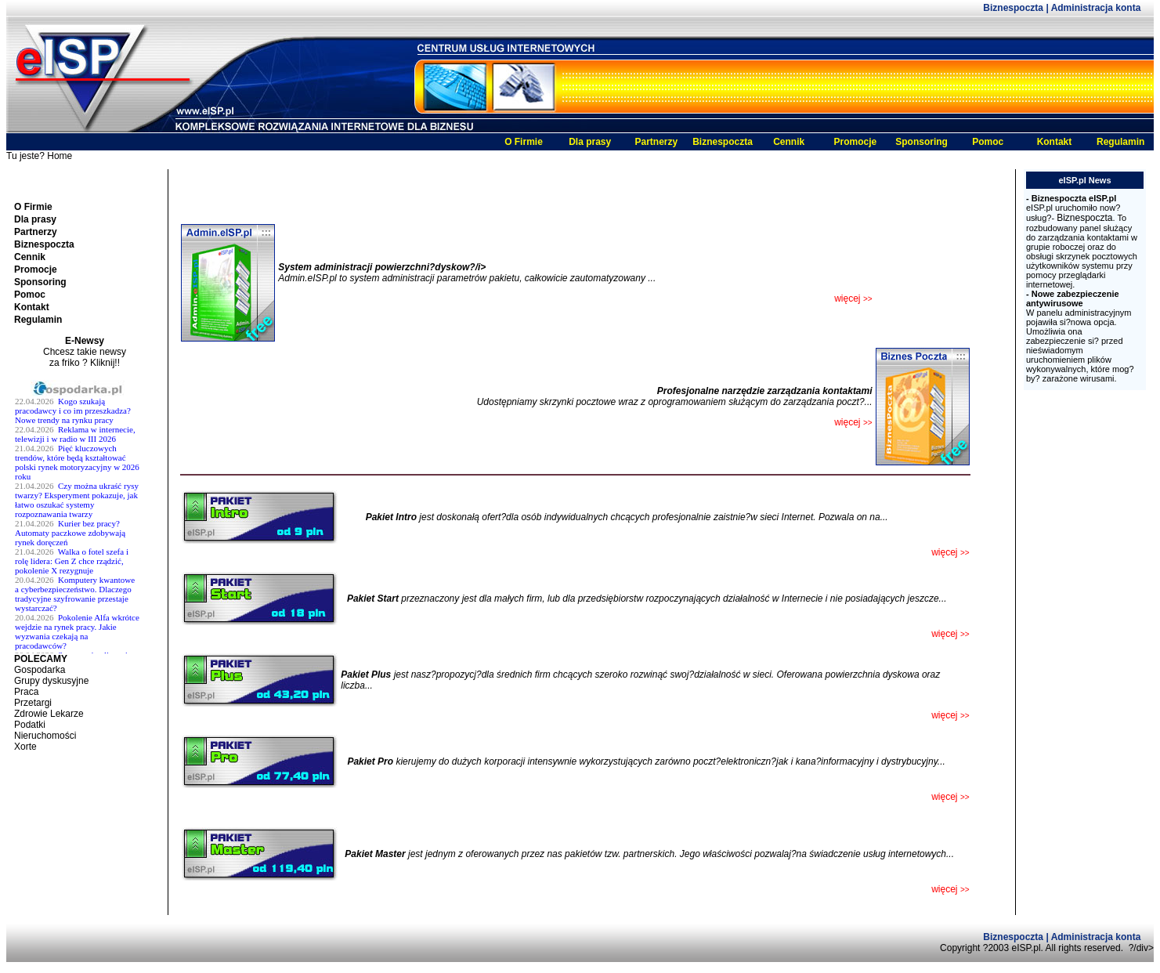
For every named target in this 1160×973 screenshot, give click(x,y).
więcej (950, 633)
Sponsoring (921, 141)
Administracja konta (1096, 7)
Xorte (25, 746)
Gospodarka (39, 669)
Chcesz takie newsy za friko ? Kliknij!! (84, 357)
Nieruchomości (45, 735)
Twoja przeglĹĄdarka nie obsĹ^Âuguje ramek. (84, 516)
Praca (26, 691)
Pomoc (987, 141)
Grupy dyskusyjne (51, 680)
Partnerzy (656, 141)
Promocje (855, 141)
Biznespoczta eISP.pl (1074, 198)
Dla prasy (590, 141)
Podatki (29, 724)
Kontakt (1054, 141)
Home (59, 155)
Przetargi (33, 702)
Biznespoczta (1014, 7)
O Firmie (523, 141)
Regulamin (1120, 141)
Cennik (788, 141)
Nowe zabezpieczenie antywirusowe (1072, 298)
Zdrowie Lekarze (49, 713)
